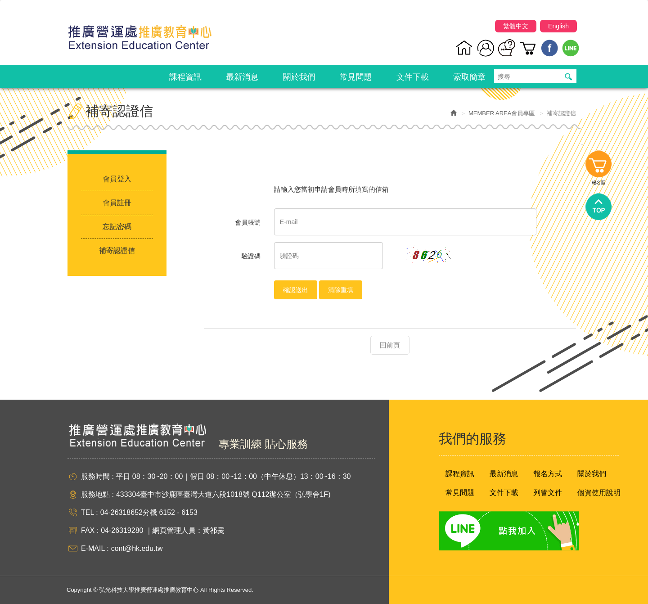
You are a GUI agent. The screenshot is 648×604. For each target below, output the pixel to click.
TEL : (89, 512)
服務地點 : (97, 494)
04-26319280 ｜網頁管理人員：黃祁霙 (162, 530)
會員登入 (117, 179)
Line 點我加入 (509, 530)
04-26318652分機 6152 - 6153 (149, 512)
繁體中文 (515, 26)
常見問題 (460, 492)
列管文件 (547, 492)
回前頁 (390, 345)
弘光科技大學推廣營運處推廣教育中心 (140, 33)
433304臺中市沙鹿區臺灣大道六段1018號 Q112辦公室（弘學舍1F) (223, 494)
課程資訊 (460, 474)
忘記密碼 (117, 226)
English (558, 26)
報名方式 (547, 474)
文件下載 (504, 492)
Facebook (549, 48)
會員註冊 (117, 203)
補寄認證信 (117, 250)
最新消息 (504, 474)
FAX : (90, 530)
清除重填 (340, 289)
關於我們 (591, 474)
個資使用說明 (599, 492)
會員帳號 (248, 222)
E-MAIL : (95, 548)
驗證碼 (251, 256)
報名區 (598, 166)
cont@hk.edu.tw (137, 548)
